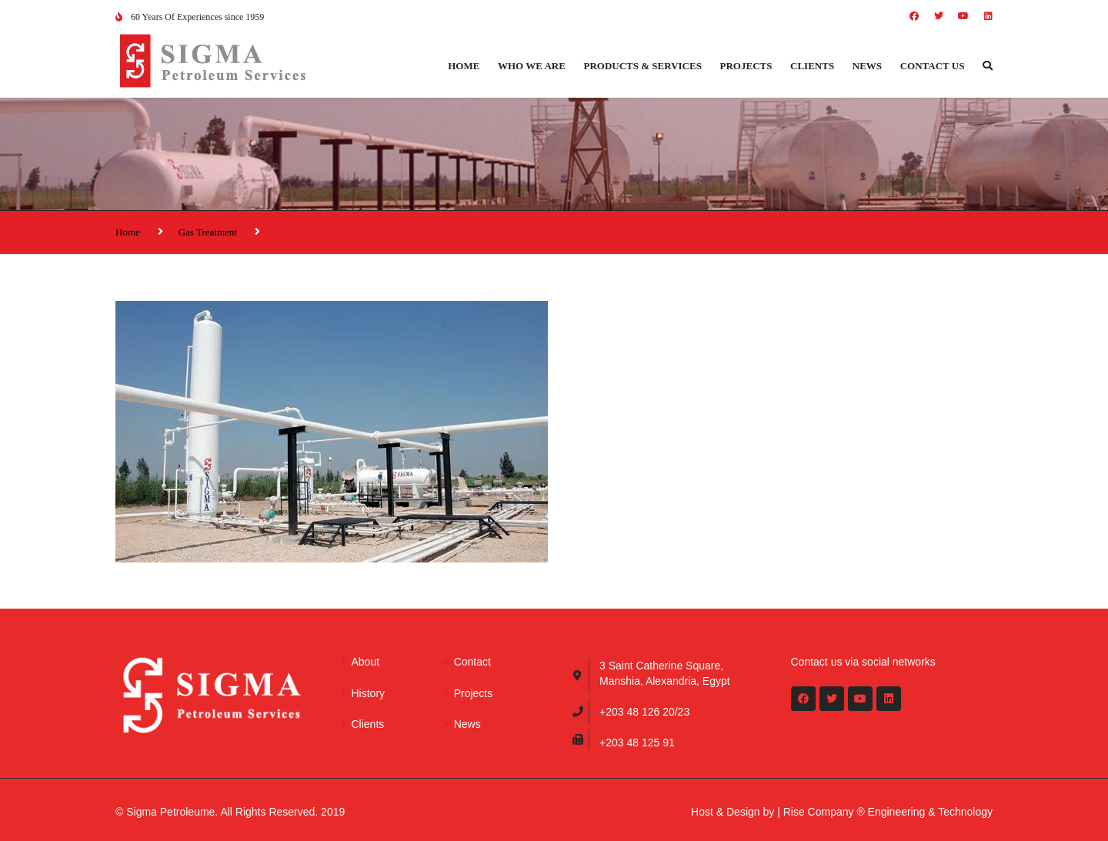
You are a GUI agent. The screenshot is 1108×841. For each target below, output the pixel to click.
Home (463, 66)
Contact (472, 662)
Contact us (932, 66)
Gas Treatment (208, 232)
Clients (812, 66)
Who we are (532, 66)
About (366, 662)
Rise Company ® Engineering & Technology (888, 812)
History (368, 693)
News (867, 66)
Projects (746, 66)
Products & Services (643, 66)
